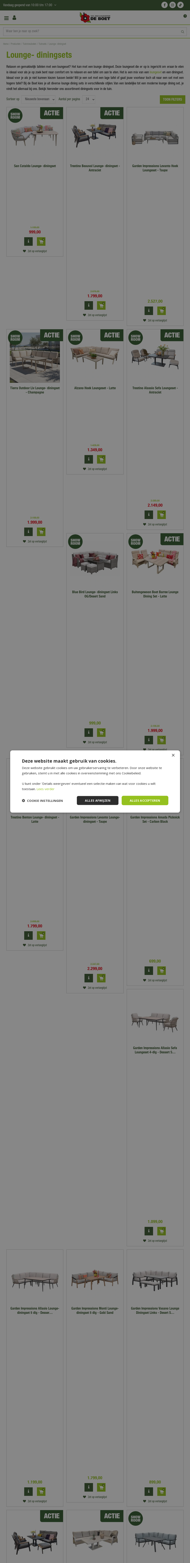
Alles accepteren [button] (145, 800)
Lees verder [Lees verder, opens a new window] (46, 789)
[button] (42, 800)
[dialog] (95, 781)
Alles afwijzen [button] (97, 800)
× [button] (173, 755)
